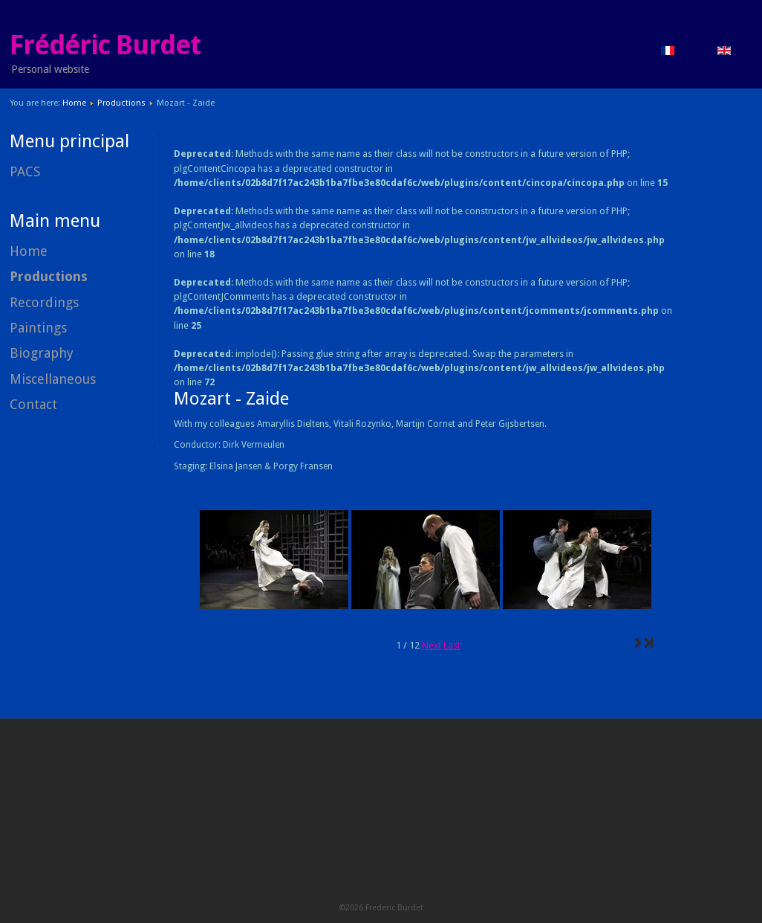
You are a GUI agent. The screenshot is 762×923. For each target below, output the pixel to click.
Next (431, 645)
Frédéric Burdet (105, 45)
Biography (42, 353)
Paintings (38, 327)
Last (451, 645)
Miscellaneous (53, 379)
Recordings (44, 302)
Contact (33, 404)
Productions (121, 102)
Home (74, 102)
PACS (25, 171)
